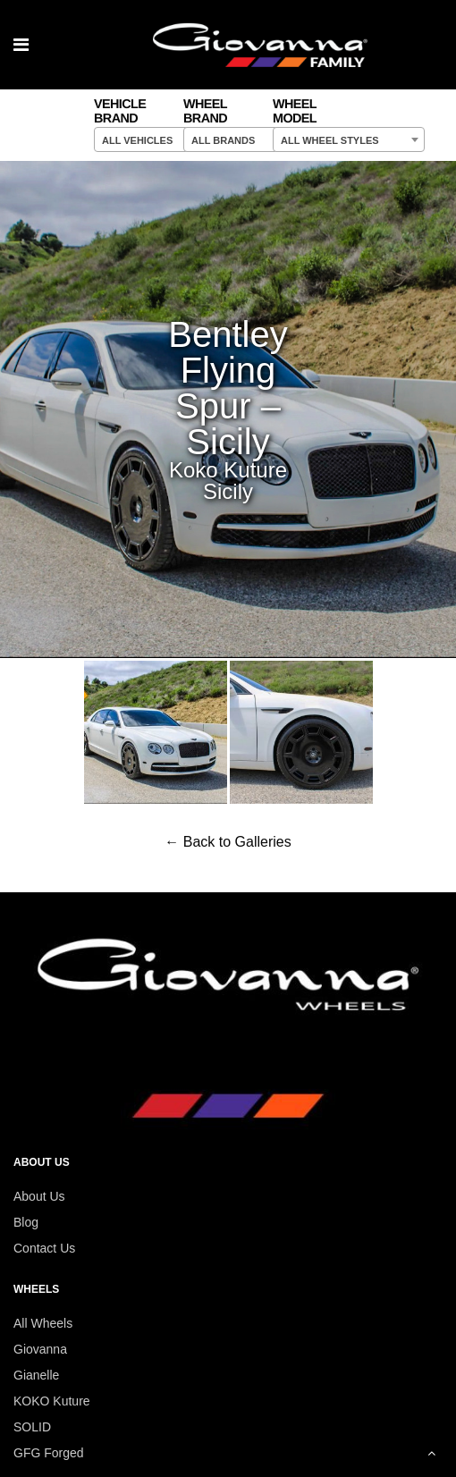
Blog (25, 1222)
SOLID (32, 1427)
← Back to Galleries (228, 841)
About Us (39, 1196)
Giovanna (40, 1349)
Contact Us (44, 1248)
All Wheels (42, 1323)
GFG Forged (48, 1453)
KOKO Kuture (51, 1401)
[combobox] (170, 139)
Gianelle (36, 1375)
